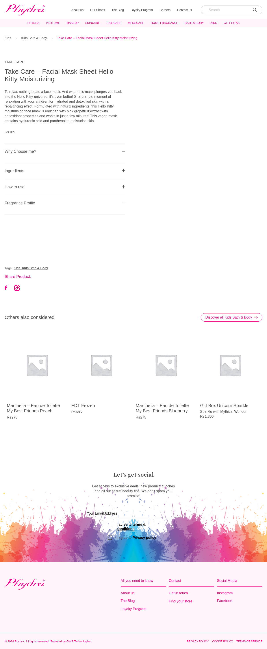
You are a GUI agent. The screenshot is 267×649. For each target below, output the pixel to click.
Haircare (114, 23)
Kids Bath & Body (34, 38)
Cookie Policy (222, 641)
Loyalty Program (141, 10)
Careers (165, 10)
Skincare (92, 23)
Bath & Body (194, 23)
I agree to (131, 527)
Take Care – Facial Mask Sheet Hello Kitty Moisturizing (97, 38)
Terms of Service (249, 641)
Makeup (73, 23)
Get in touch (178, 593)
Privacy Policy (198, 641)
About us (77, 10)
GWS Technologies (78, 641)
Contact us (184, 10)
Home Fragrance (164, 23)
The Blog (117, 10)
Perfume (53, 23)
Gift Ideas (232, 23)
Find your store (180, 601)
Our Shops (97, 10)
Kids (213, 23)
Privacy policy (144, 538)
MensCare (136, 23)
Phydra (33, 23)
